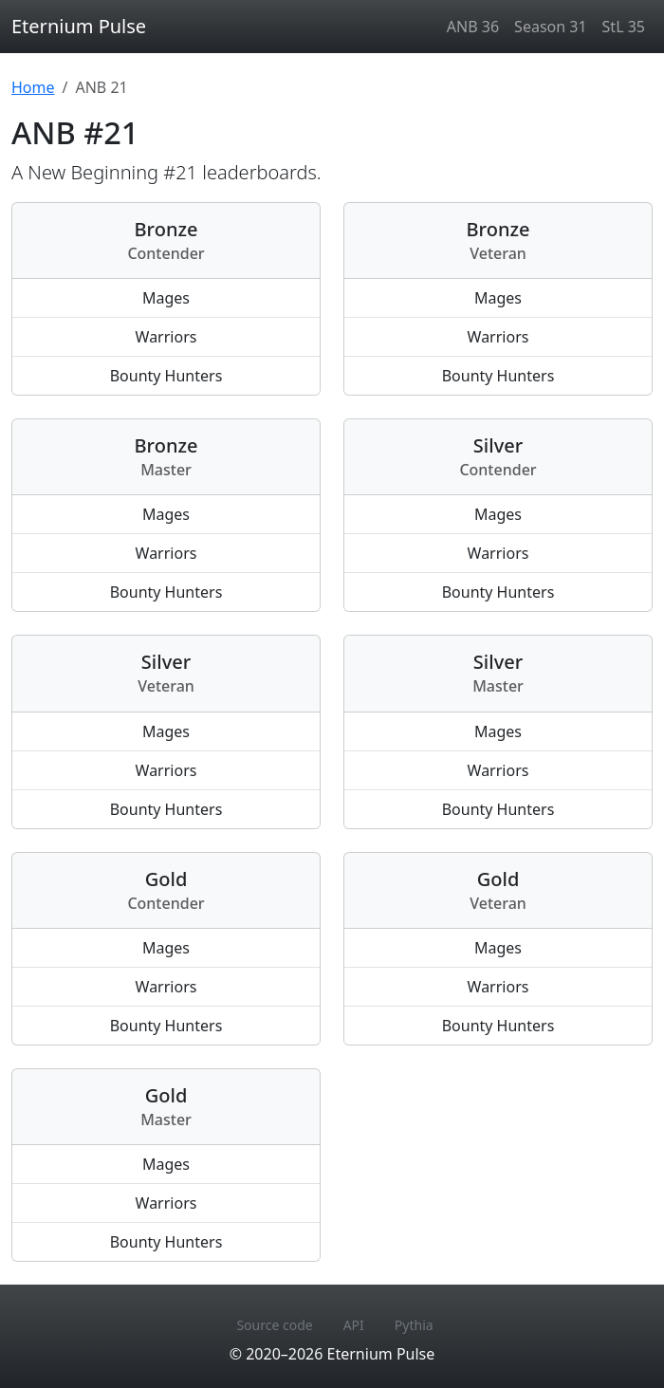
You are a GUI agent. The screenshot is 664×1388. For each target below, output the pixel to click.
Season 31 (550, 26)
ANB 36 (473, 26)
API (353, 1325)
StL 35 (623, 26)
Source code (274, 1325)
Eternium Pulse (78, 26)
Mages (166, 297)
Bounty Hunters (166, 375)
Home (33, 87)
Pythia (414, 1325)
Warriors (166, 336)
